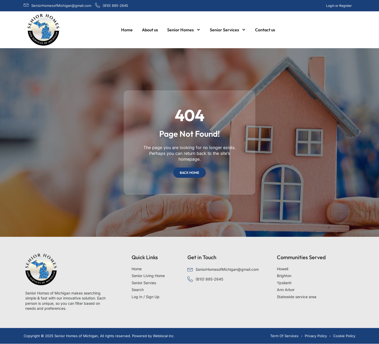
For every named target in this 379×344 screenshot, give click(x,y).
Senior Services (228, 30)
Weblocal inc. (163, 336)
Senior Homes (184, 30)
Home (127, 29)
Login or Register (339, 6)
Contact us (265, 29)
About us (150, 29)
